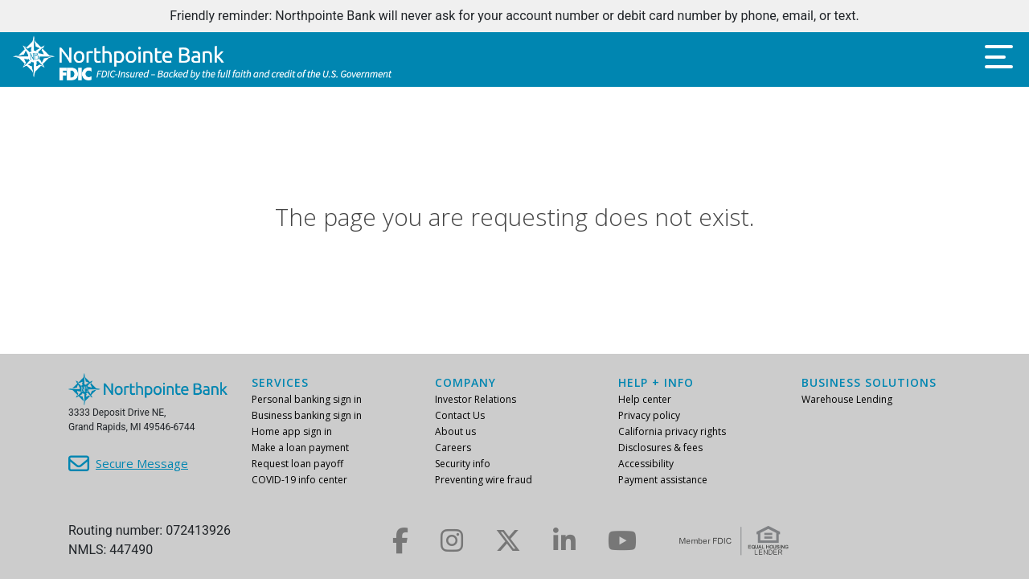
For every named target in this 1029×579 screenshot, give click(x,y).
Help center (644, 399)
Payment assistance (662, 480)
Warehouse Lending (846, 399)
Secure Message (142, 463)
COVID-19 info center (299, 480)
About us (455, 431)
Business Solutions (869, 382)
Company (465, 382)
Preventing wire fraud (483, 480)
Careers (453, 447)
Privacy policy (649, 415)
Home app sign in (292, 431)
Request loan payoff (297, 463)
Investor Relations (475, 399)
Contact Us (460, 415)
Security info (462, 463)
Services (280, 382)
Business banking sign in (307, 415)
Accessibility (646, 463)
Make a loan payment (300, 447)
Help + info (656, 382)
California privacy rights (672, 431)
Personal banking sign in (307, 399)
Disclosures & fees (660, 447)
